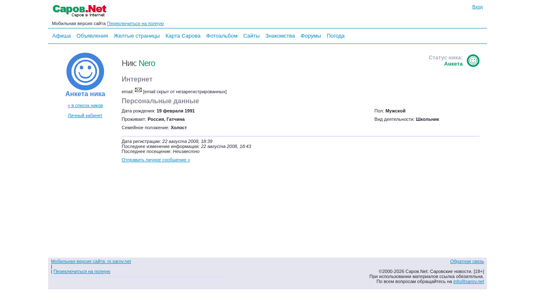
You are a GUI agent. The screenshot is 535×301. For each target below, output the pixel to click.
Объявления (92, 36)
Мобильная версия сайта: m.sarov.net (91, 261)
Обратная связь (467, 261)
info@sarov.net (468, 281)
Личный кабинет (85, 115)
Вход (477, 6)
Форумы (311, 36)
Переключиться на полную (135, 23)
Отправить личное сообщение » (156, 159)
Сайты (251, 36)
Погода (336, 36)
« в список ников (85, 105)
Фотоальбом (221, 36)
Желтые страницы (137, 36)
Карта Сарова (183, 36)
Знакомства (280, 36)
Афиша (61, 36)
